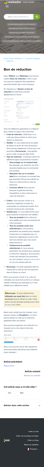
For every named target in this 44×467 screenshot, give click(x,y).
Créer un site (33, 431)
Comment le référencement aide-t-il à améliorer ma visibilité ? (22, 41)
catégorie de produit (31, 259)
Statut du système (31, 445)
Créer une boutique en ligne (27, 436)
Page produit (9, 366)
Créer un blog (33, 440)
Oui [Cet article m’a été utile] (9, 393)
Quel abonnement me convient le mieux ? (22, 28)
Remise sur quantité (32, 375)
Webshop (10, 61)
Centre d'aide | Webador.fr (13, 59)
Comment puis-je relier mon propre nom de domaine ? (22, 37)
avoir (9, 305)
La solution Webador (32, 59)
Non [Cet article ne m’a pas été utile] (22, 393)
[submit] (36, 17)
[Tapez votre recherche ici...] (22, 17)
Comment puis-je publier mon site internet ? (22, 24)
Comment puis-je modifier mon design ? (22, 33)
